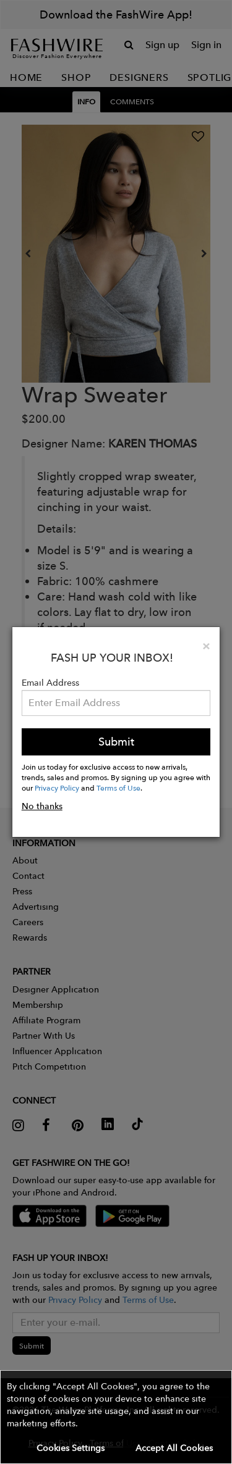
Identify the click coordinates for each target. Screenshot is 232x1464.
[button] (116, 1417)
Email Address (50, 682)
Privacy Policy (57, 787)
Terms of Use (118, 787)
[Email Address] (116, 703)
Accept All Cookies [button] (174, 1448)
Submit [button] (116, 741)
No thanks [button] (42, 806)
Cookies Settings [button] (71, 1448)
